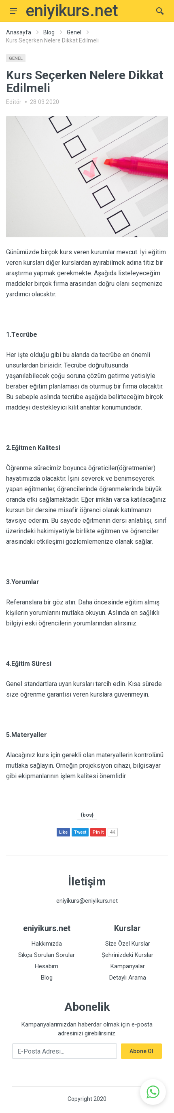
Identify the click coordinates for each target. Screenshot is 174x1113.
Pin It (98, 832)
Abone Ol (141, 1051)
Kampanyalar (127, 966)
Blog (49, 32)
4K (112, 832)
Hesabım (46, 966)
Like (63, 832)
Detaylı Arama (127, 977)
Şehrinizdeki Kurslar (127, 955)
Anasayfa (18, 32)
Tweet (80, 832)
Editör (14, 102)
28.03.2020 (44, 102)
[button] (153, 1092)
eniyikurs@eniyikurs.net (87, 900)
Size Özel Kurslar (127, 943)
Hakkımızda (47, 943)
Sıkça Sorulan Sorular (46, 955)
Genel (74, 32)
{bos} (87, 815)
